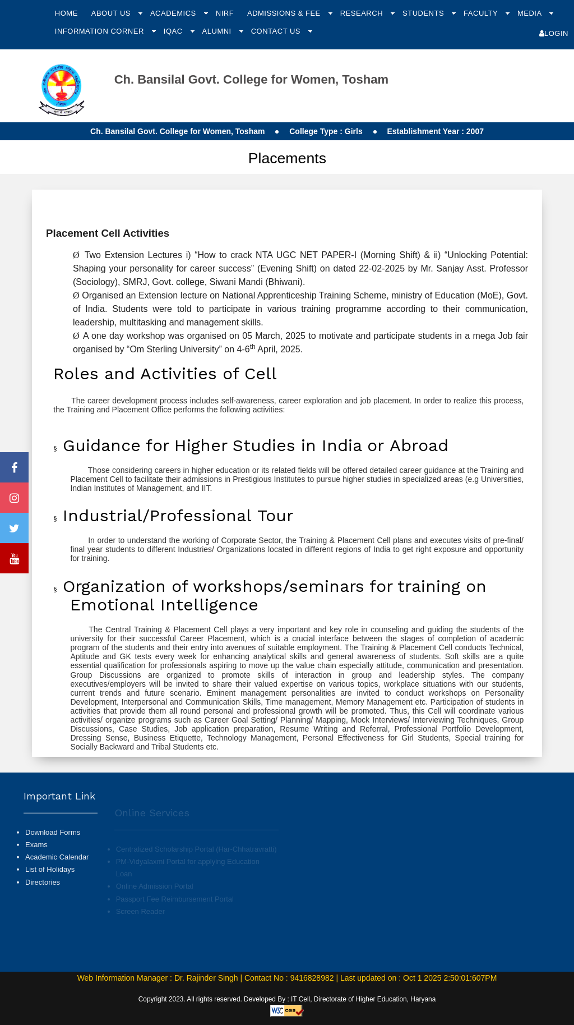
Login (553, 33)
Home (66, 13)
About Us (112, 13)
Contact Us (277, 31)
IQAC (174, 31)
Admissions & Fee (285, 13)
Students (424, 13)
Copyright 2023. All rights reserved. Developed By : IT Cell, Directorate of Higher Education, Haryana (287, 999)
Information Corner (100, 31)
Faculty (482, 13)
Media (530, 13)
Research (362, 13)
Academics (174, 13)
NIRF (225, 13)
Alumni (218, 31)
